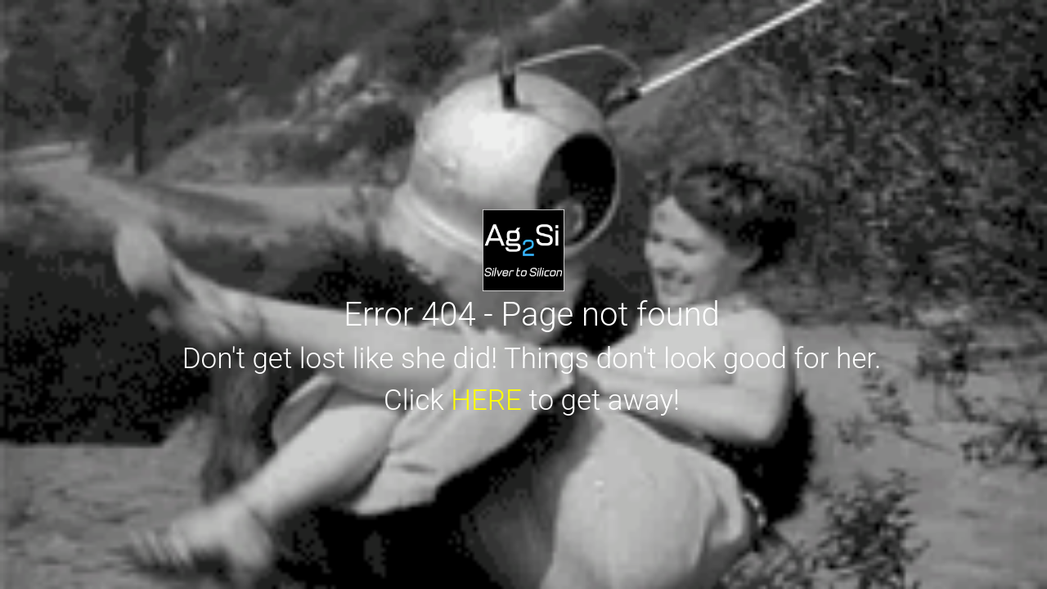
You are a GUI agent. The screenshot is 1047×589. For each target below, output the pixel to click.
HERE (486, 400)
